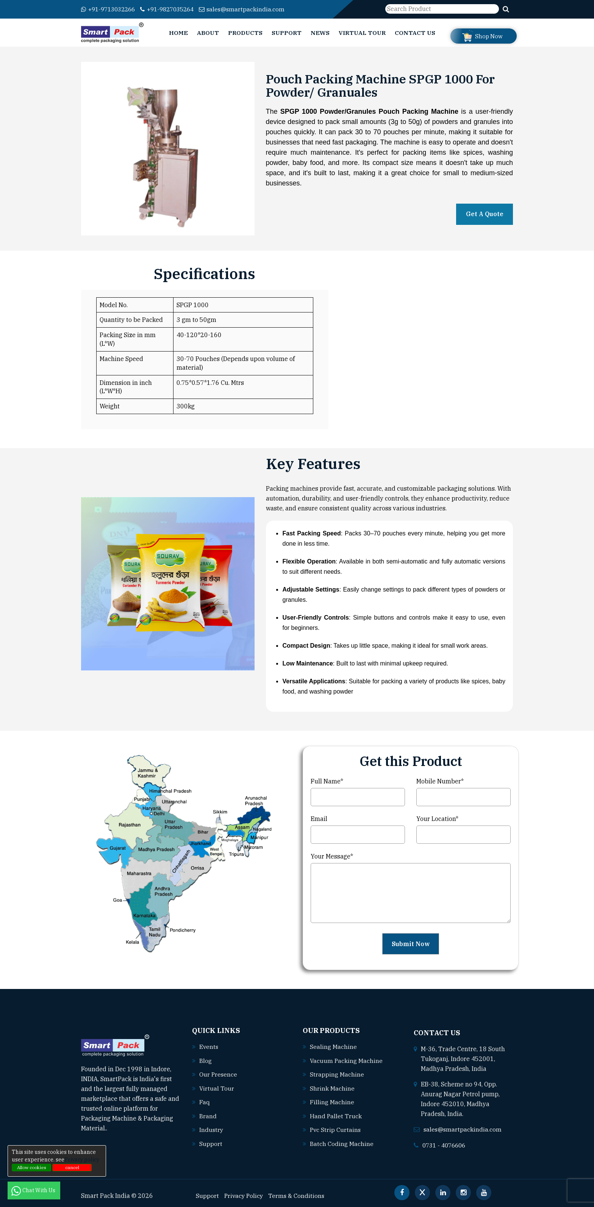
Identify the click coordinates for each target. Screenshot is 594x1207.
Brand (208, 1115)
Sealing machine (333, 1046)
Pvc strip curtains (336, 1128)
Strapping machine (337, 1074)
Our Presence (218, 1074)
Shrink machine (332, 1087)
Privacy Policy (244, 1194)
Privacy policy (81, 1159)
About (208, 32)
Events (209, 1046)
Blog (205, 1060)
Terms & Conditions (298, 1194)
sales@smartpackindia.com (252, 9)
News (320, 32)
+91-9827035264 (174, 9)
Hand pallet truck (336, 1115)
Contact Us (415, 32)
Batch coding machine (342, 1142)
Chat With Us (33, 1190)
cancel (72, 1167)
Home (178, 32)
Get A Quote (484, 214)
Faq (204, 1101)
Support (287, 32)
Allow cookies (31, 1167)
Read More (126, 1128)
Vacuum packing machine (346, 1060)
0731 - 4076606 (445, 1144)
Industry (211, 1128)
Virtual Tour (362, 32)
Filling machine (332, 1101)
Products (245, 32)
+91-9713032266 (110, 9)
